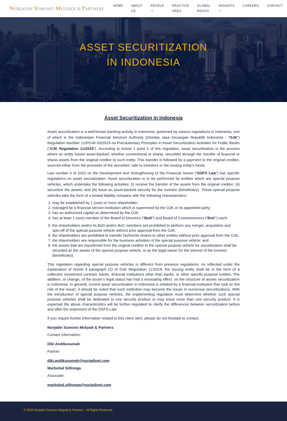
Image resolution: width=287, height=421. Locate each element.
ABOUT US (137, 8)
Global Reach (204, 8)
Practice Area (180, 8)
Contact (275, 5)
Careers (251, 5)
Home (118, 5)
